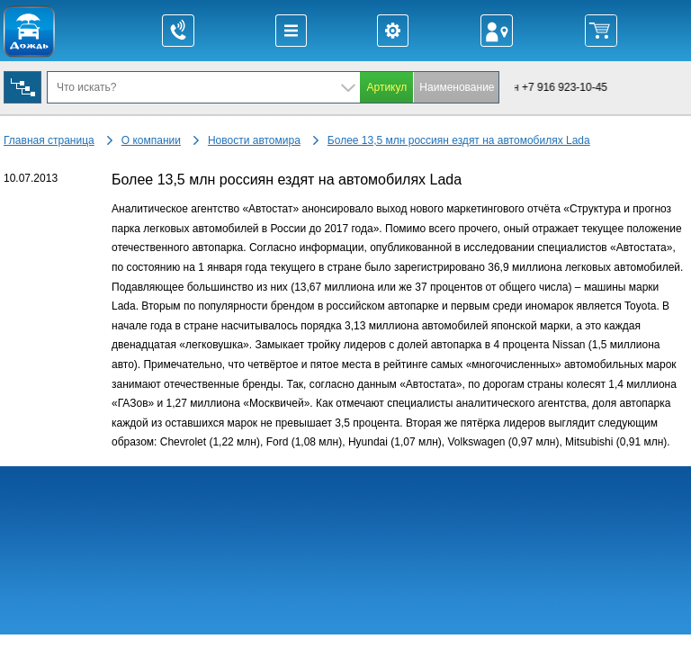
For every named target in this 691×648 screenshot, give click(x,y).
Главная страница (49, 140)
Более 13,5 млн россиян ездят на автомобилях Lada (459, 140)
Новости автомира (254, 140)
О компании (151, 140)
